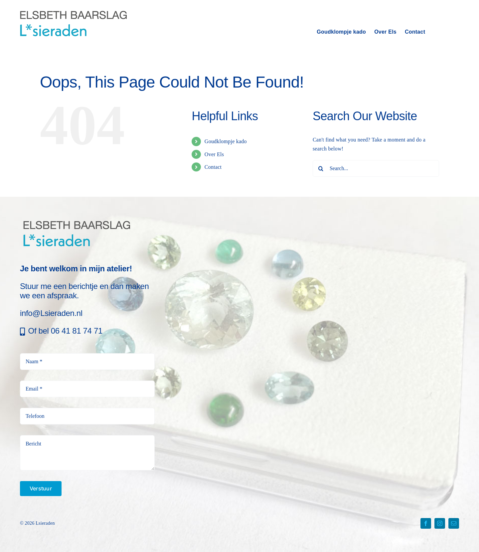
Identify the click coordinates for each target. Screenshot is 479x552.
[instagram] (439, 523)
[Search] (321, 168)
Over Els (214, 154)
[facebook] (425, 523)
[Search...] (376, 168)
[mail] (453, 523)
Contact (213, 167)
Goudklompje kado (226, 141)
